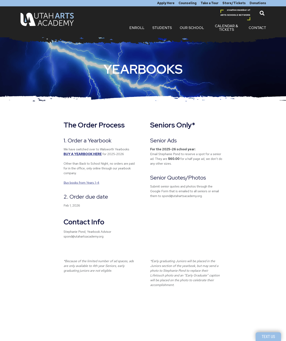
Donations (258, 3)
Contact (257, 27)
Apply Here (166, 3)
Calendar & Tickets (226, 28)
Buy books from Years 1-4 (81, 183)
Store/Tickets (234, 3)
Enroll (136, 27)
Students (162, 27)
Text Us (268, 336)
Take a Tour (209, 3)
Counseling (188, 3)
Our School (192, 27)
